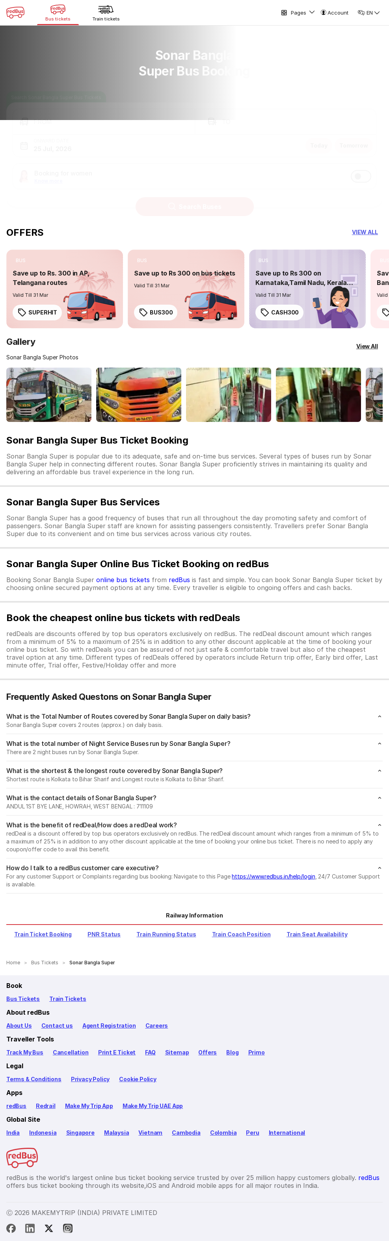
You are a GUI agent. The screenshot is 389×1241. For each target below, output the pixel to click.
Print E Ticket (117, 1052)
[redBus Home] (15, 13)
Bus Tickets (23, 998)
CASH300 (279, 312)
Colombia (223, 1132)
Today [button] (319, 138)
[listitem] (21, 260)
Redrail (46, 1105)
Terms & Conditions (33, 1079)
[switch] (361, 169)
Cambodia (186, 1132)
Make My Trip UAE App (153, 1105)
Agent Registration (109, 1025)
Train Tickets (67, 998)
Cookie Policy (137, 1079)
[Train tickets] (106, 12)
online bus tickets (123, 580)
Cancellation (71, 1052)
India (13, 1132)
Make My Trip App (89, 1105)
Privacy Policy (90, 1079)
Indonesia (42, 1132)
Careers (156, 1025)
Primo (256, 1052)
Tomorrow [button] (353, 138)
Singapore (80, 1132)
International (287, 1132)
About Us (19, 1025)
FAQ (150, 1052)
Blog (232, 1052)
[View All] (367, 346)
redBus (179, 580)
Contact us (57, 1025)
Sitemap (177, 1052)
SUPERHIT (37, 312)
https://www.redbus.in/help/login (273, 876)
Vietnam (150, 1132)
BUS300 (156, 312)
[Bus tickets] (58, 12)
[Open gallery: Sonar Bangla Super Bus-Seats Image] (228, 395)
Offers (207, 1052)
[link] (64, 289)
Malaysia (116, 1132)
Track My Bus (24, 1052)
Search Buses (194, 199)
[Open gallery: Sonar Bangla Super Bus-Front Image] (48, 395)
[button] (104, 114)
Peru (252, 1132)
